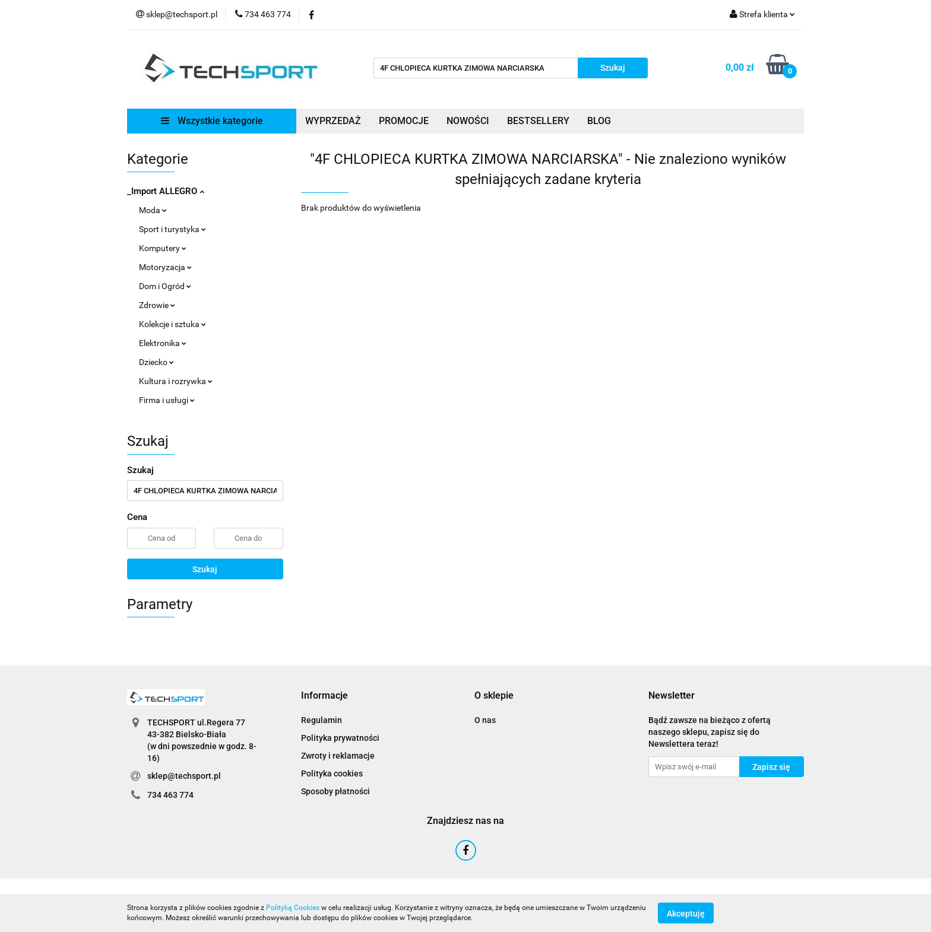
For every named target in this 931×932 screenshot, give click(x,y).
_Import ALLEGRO (165, 191)
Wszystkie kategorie (212, 120)
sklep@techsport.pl (184, 776)
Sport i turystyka (172, 229)
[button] (324, 696)
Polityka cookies (332, 773)
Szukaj (204, 569)
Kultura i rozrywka (176, 381)
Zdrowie (157, 305)
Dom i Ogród (165, 286)
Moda (153, 210)
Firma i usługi (167, 400)
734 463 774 (170, 795)
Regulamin (321, 720)
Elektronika (162, 343)
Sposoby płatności (335, 791)
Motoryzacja (165, 267)
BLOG (599, 120)
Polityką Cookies (292, 908)
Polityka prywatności (340, 738)
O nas (485, 720)
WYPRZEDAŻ (333, 120)
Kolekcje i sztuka (172, 324)
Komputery (162, 248)
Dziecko (156, 362)
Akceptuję (686, 913)
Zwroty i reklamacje (338, 755)
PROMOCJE (404, 120)
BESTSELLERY (538, 120)
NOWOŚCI (467, 120)
